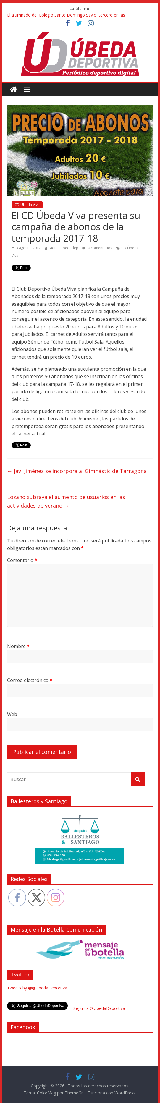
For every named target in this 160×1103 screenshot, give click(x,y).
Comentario (22, 560)
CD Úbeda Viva (27, 204)
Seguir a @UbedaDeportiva (99, 1008)
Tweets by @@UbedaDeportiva (37, 988)
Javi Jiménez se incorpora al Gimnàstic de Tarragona (77, 470)
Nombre (18, 646)
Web (12, 714)
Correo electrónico (29, 680)
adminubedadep (64, 247)
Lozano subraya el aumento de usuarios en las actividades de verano (66, 501)
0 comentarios (97, 247)
